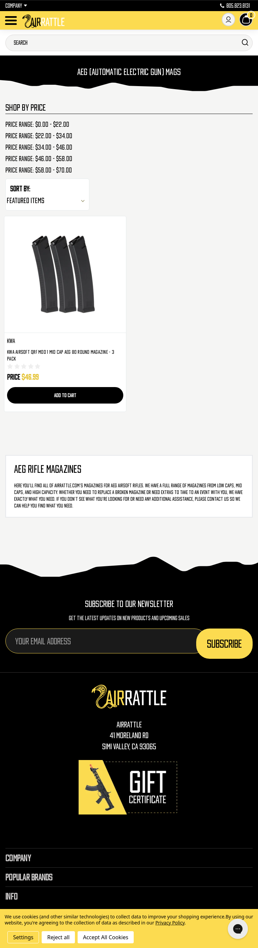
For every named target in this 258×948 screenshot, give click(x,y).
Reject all (58, 937)
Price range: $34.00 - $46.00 (38, 147)
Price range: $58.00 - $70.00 (38, 170)
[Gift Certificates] (129, 787)
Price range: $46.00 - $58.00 (38, 159)
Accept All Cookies (105, 937)
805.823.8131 (235, 5)
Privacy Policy (169, 922)
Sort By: (20, 188)
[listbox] (47, 200)
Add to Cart (65, 395)
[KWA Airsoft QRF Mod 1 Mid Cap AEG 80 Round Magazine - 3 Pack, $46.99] (65, 274)
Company (16, 6)
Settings (23, 937)
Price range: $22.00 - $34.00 (38, 136)
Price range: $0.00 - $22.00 (37, 124)
